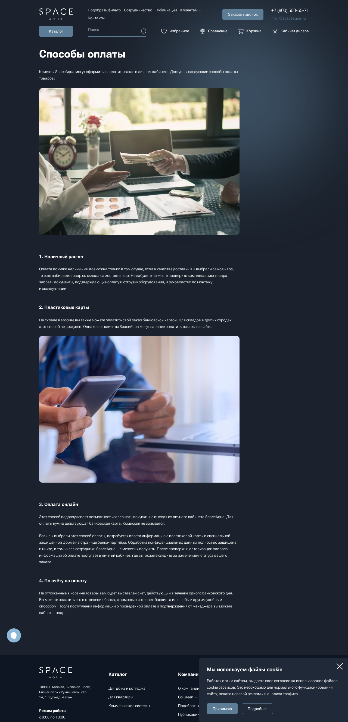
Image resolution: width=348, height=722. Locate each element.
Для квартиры (120, 697)
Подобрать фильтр (104, 10)
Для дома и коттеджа (126, 688)
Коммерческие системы (129, 706)
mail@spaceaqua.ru (288, 18)
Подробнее (257, 709)
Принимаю (222, 709)
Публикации (166, 10)
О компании (188, 688)
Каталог (56, 31)
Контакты (96, 18)
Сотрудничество (138, 10)
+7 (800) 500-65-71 (290, 10)
